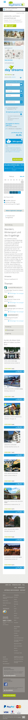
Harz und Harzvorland (18, 638)
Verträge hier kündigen (11, 590)
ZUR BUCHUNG (17, 159)
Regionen (17, 626)
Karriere (4, 605)
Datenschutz (5, 600)
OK (23, 717)
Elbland (15, 648)
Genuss (15, 613)
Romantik (16, 604)
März (21, 176)
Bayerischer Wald (17, 643)
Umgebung (8, 333)
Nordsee (16, 650)
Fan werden (9, 690)
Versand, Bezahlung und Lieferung (8, 597)
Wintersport (16, 618)
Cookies (19, 717)
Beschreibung (8, 225)
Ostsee (15, 628)
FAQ (23, 584)
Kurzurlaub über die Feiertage (18, 662)
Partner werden (10, 675)
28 (19, 192)
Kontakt (22, 590)
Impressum (21, 587)
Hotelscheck (5, 659)
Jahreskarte (5, 661)
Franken (16, 633)
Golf (15, 611)
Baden (15, 615)
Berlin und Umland (18, 646)
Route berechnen (9, 60)
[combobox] (14, 95)
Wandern (16, 597)
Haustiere (16, 622)
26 (14, 192)
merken (14, 77)
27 (17, 192)
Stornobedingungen (16, 151)
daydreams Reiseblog (18, 659)
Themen (16, 595)
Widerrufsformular (7, 603)
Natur (15, 620)
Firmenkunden (16, 584)
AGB (15, 587)
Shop (4, 657)
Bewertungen (9, 330)
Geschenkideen (6, 663)
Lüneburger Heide (18, 653)
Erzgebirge (16, 635)
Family (15, 599)
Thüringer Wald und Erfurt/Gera (18, 640)
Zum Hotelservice (9, 695)
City (15, 606)
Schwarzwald (16, 631)
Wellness (16, 601)
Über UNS (8, 584)
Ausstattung (8, 327)
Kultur (15, 608)
